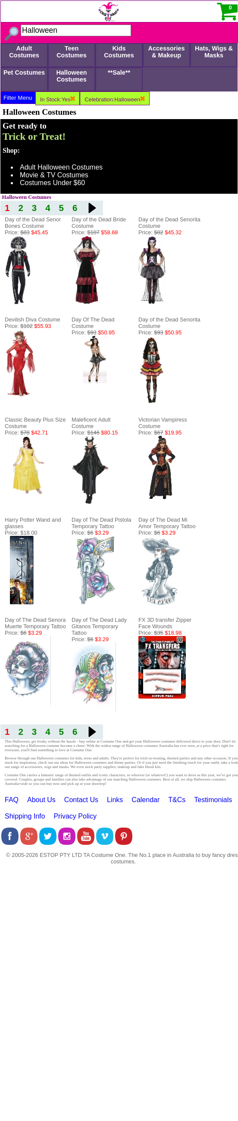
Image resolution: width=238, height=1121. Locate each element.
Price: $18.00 (21, 532)
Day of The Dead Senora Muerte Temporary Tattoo (35, 623)
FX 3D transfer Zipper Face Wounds (164, 623)
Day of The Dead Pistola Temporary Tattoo (101, 522)
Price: (26, 232)
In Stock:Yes (57, 99)
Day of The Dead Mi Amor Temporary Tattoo (167, 522)
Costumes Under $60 (52, 182)
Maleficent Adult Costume (91, 422)
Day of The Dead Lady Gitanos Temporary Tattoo (99, 626)
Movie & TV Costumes (54, 175)
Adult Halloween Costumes (61, 167)
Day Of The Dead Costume (93, 322)
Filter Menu (17, 97)
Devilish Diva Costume (32, 319)
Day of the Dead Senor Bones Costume (33, 222)
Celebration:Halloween (115, 99)
